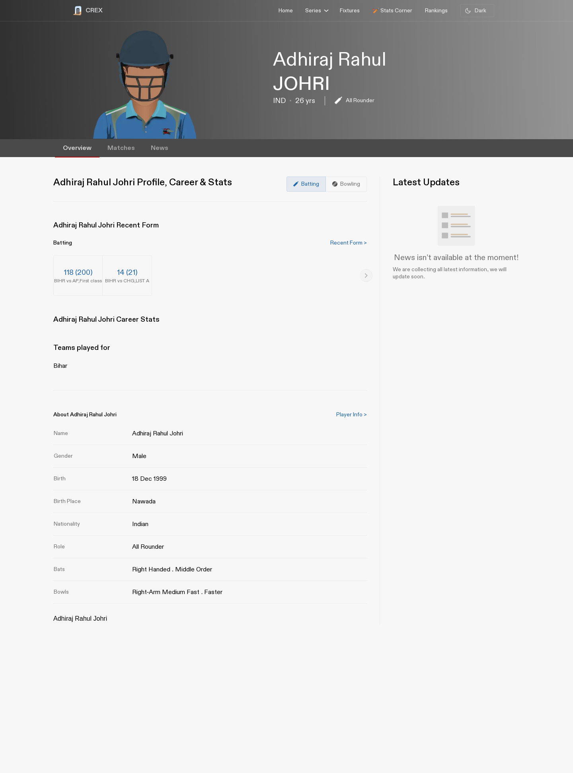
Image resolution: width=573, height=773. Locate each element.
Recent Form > (348, 243)
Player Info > (351, 414)
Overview (77, 148)
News (159, 148)
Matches (121, 148)
